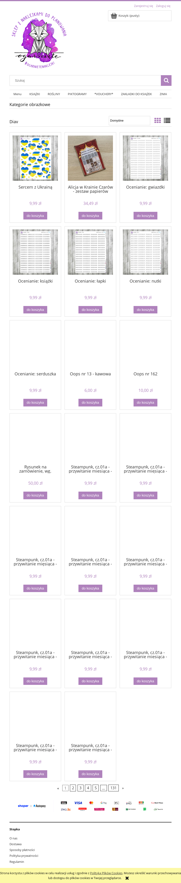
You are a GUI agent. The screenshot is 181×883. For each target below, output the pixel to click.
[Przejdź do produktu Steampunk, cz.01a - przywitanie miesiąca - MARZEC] (145, 624)
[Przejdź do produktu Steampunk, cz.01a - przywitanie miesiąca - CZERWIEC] (90, 438)
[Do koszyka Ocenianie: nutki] (145, 310)
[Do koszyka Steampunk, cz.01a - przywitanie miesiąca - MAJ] (90, 681)
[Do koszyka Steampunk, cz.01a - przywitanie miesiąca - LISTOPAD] (145, 588)
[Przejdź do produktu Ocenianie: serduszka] (35, 345)
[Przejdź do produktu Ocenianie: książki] (35, 252)
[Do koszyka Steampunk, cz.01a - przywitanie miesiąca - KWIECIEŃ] (35, 588)
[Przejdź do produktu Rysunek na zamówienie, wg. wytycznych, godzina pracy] (35, 438)
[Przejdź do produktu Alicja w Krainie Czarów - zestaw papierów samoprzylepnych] (90, 158)
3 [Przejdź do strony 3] (80, 787)
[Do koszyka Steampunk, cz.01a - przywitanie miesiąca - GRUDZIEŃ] (145, 495)
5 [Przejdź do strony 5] (96, 787)
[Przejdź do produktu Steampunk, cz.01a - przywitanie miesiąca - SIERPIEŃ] (90, 717)
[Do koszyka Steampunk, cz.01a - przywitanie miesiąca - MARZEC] (145, 681)
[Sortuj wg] (129, 120)
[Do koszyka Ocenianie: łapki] (90, 310)
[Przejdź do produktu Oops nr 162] (145, 345)
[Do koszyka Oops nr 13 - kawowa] (90, 402)
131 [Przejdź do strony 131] (113, 787)
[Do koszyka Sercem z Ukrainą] (35, 215)
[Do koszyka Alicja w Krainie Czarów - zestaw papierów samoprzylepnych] (90, 215)
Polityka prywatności (23, 856)
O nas (13, 838)
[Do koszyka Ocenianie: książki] (35, 310)
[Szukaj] (166, 80)
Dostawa (15, 844)
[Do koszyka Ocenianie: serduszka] (35, 402)
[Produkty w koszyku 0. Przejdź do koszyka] (125, 15)
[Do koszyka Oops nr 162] (145, 402)
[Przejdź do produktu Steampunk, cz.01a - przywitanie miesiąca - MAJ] (90, 624)
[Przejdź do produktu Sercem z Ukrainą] (35, 158)
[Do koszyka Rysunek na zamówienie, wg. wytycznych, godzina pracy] (35, 495)
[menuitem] (17, 94)
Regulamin (16, 862)
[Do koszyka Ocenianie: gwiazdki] (145, 215)
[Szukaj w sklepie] (86, 80)
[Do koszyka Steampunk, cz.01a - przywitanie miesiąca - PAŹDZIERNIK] (35, 774)
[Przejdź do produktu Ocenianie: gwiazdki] (145, 158)
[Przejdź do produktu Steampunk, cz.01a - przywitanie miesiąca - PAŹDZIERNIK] (35, 717)
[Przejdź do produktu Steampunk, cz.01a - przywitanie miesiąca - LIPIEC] (90, 531)
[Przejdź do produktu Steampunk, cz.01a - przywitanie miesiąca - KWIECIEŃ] (35, 531)
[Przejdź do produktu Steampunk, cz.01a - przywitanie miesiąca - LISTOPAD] (145, 531)
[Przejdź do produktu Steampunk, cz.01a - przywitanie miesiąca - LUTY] (35, 624)
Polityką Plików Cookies (106, 873)
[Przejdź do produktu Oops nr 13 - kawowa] (90, 345)
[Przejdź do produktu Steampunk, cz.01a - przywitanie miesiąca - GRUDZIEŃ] (145, 438)
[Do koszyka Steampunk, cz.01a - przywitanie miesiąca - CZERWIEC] (90, 495)
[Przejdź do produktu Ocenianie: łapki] (90, 252)
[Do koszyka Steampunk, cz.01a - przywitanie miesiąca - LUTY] (35, 681)
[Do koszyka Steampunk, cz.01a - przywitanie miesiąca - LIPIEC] (90, 588)
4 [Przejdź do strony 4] (88, 787)
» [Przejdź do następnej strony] (123, 787)
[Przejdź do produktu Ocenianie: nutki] (145, 252)
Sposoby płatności (22, 850)
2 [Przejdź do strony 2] (73, 787)
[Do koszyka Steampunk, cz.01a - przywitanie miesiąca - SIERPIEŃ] (90, 774)
